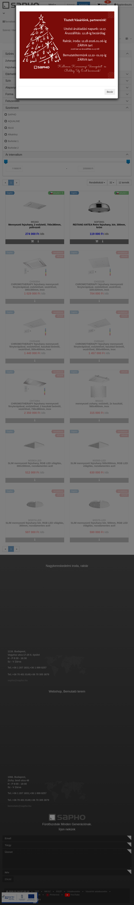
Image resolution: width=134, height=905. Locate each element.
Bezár (110, 91)
